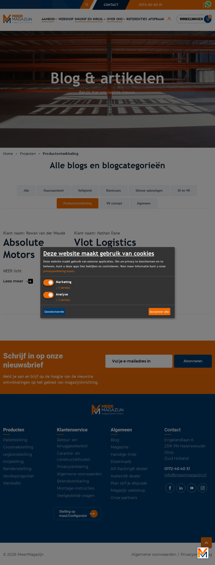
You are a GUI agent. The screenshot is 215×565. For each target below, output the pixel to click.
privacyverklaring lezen (58, 271)
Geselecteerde (54, 311)
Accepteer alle (159, 311)
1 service (63, 287)
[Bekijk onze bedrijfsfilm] (203, 553)
